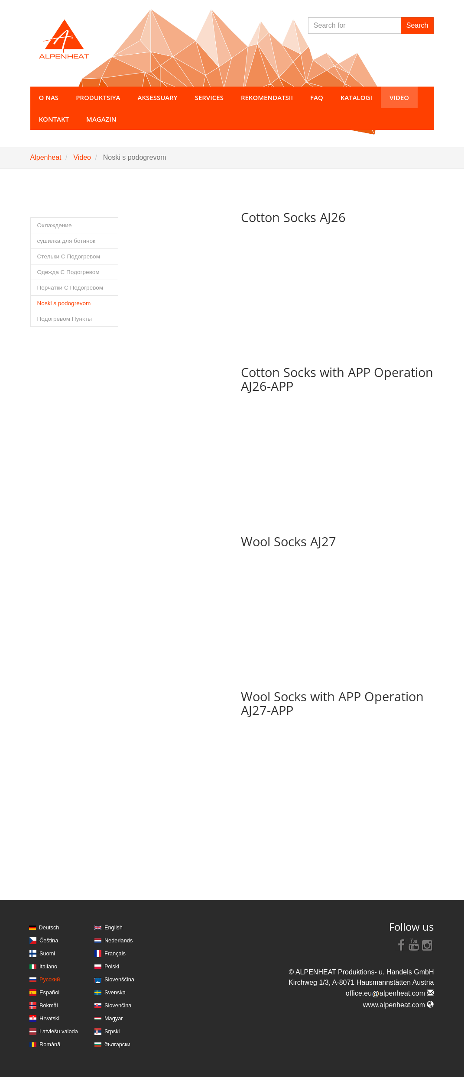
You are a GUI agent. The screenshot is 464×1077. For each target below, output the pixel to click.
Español (49, 992)
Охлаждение (54, 225)
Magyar (113, 1018)
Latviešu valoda (58, 1031)
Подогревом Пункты (64, 319)
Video (82, 157)
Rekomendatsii (267, 97)
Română (49, 1044)
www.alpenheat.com (398, 1005)
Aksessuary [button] (158, 97)
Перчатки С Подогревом (70, 287)
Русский (49, 979)
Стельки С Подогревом (69, 256)
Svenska (115, 992)
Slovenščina (119, 979)
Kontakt (54, 119)
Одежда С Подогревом (68, 272)
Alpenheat (46, 157)
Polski (111, 966)
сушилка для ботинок (66, 241)
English (113, 927)
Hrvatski (49, 1018)
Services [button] (209, 97)
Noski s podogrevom (64, 303)
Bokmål (48, 1005)
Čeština (48, 940)
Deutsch (49, 927)
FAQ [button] (316, 97)
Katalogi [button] (356, 97)
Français (115, 953)
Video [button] (399, 97)
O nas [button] (49, 97)
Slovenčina (118, 1005)
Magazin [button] (101, 119)
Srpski (112, 1031)
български (117, 1044)
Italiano (48, 966)
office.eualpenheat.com (390, 993)
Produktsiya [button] (98, 97)
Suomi (47, 953)
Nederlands (118, 940)
